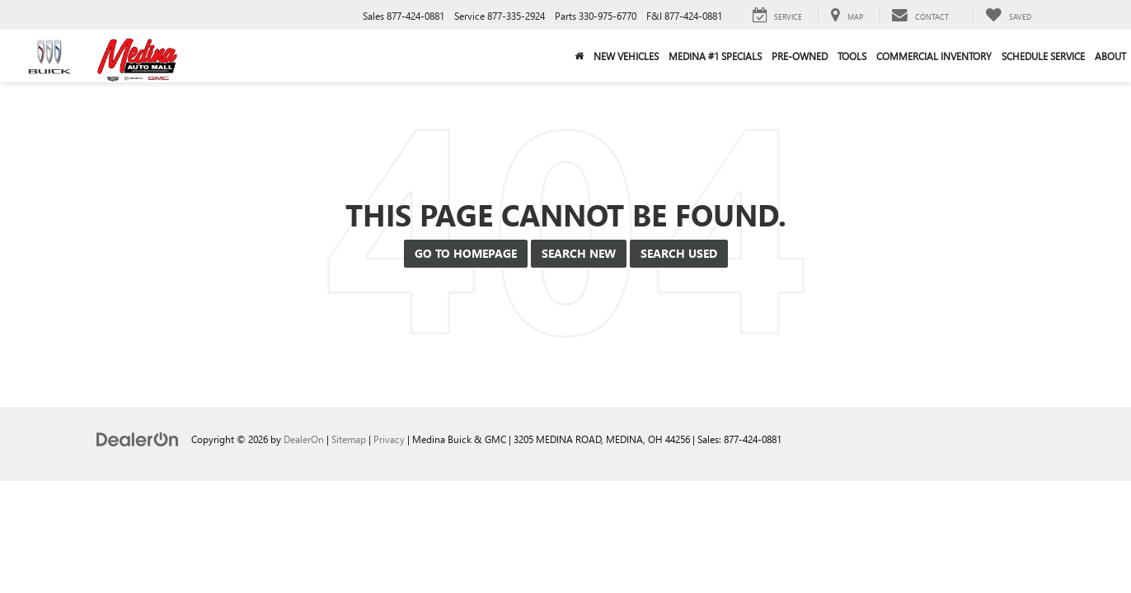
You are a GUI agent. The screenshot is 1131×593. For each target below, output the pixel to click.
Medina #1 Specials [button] (715, 56)
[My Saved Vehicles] (1008, 15)
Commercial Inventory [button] (934, 56)
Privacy (389, 439)
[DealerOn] (138, 438)
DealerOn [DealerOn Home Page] (304, 439)
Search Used (679, 253)
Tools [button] (852, 56)
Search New (579, 253)
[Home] (579, 56)
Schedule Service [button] (1043, 56)
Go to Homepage (466, 253)
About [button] (1110, 56)
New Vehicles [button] (626, 56)
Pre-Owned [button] (800, 56)
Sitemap (348, 439)
